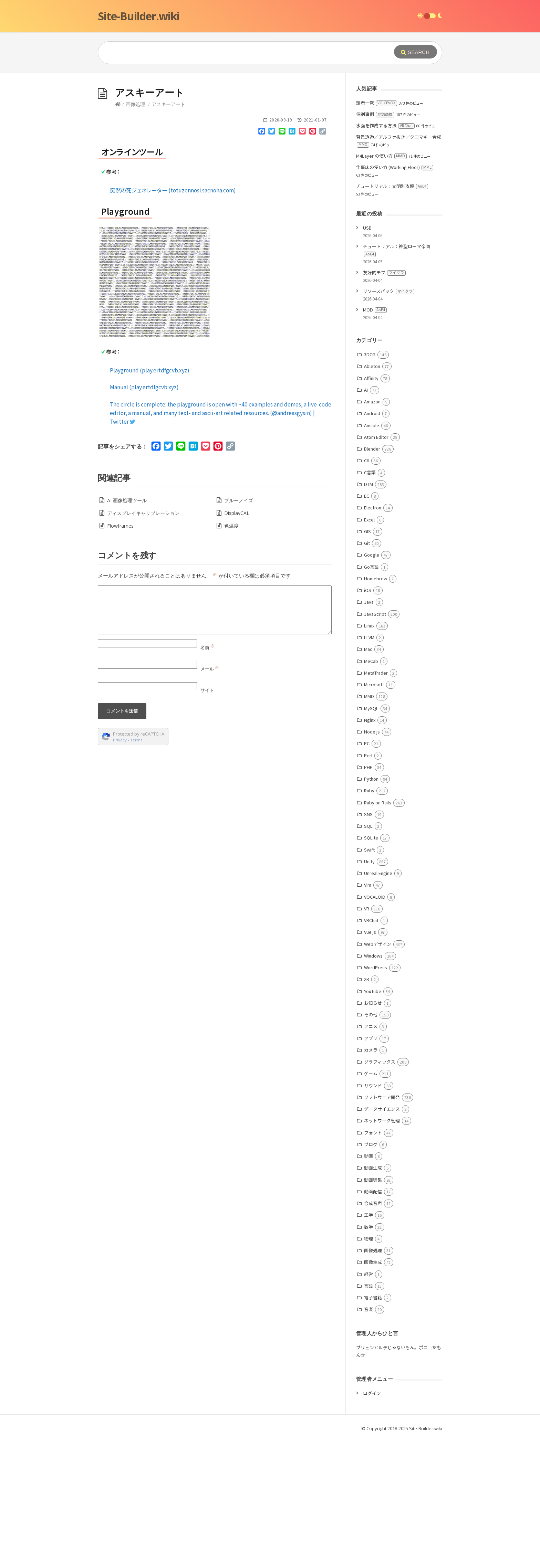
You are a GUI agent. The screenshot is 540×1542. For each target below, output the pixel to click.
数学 (368, 1227)
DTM (368, 484)
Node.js (372, 731)
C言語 (370, 472)
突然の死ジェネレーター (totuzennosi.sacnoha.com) (173, 190)
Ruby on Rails (377, 802)
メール (209, 669)
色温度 (231, 525)
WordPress (375, 967)
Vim (367, 884)
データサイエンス (382, 1109)
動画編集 (373, 1179)
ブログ (370, 1144)
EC (366, 496)
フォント (373, 1132)
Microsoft (374, 684)
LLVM (369, 637)
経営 (368, 1274)
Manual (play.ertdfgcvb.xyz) (144, 387)
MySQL (371, 708)
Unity (369, 861)
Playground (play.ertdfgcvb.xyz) (149, 370)
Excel (369, 519)
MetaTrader (376, 672)
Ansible (371, 425)
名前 (207, 647)
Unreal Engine (378, 873)
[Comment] (215, 609)
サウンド (373, 1085)
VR (366, 908)
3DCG (369, 354)
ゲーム (370, 1073)
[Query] (235, 53)
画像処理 (135, 104)
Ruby (369, 790)
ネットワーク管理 (382, 1120)
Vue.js (370, 932)
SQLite (371, 837)
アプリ (370, 1038)
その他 (370, 1014)
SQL (368, 826)
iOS (367, 590)
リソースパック (388, 291)
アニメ (370, 1026)
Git (367, 543)
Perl (368, 755)
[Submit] (415, 52)
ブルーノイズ (238, 500)
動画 (368, 1156)
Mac (368, 649)
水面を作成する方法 (385, 125)
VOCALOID (374, 897)
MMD (369, 696)
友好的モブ (384, 272)
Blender (372, 448)
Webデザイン (377, 944)
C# (366, 460)
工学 (368, 1215)
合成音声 (373, 1203)
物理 (368, 1238)
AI (366, 390)
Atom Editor (376, 437)
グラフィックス (379, 1061)
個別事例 (375, 114)
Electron (372, 507)
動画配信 (373, 1191)
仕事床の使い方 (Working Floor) (394, 167)
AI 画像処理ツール (127, 500)
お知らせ (373, 1003)
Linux (369, 625)
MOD (375, 309)
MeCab (371, 661)
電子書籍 (373, 1297)
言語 (368, 1285)
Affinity (371, 378)
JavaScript (375, 614)
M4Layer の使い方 (381, 155)
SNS (368, 814)
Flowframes (120, 525)
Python (371, 778)
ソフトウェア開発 (382, 1097)
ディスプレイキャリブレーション (143, 513)
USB (367, 227)
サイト (207, 690)
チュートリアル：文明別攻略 (392, 186)
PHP (368, 767)
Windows (373, 955)
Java (369, 602)
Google (371, 554)
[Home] (118, 104)
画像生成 (373, 1262)
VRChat (371, 920)
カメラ (370, 1050)
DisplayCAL (236, 513)
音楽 (368, 1309)
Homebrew (375, 578)
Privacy (120, 739)
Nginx (369, 720)
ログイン (372, 1393)
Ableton (372, 366)
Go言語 (371, 566)
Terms (136, 739)
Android (372, 413)
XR (366, 979)
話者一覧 (376, 102)
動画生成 (373, 1167)
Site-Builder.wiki (138, 16)
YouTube (372, 991)
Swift (369, 849)
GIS (367, 531)
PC (367, 743)
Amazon (372, 401)
